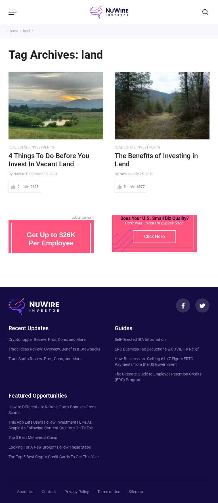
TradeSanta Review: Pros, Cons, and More (45, 358)
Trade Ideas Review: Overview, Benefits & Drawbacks (54, 349)
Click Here (154, 236)
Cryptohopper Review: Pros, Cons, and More (47, 339)
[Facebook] (183, 305)
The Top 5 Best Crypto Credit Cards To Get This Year (54, 457)
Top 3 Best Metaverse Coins (33, 437)
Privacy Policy (76, 491)
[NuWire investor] (109, 12)
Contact (49, 491)
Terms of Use (108, 491)
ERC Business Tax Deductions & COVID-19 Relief (157, 349)
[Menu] (12, 12)
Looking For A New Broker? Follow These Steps (50, 447)
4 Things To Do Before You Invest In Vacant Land (49, 160)
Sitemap (136, 491)
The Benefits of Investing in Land (156, 160)
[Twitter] (202, 305)
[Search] (205, 12)
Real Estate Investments (31, 147)
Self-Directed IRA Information (140, 339)
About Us (25, 491)
